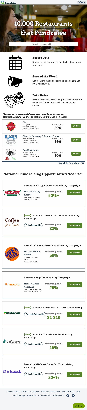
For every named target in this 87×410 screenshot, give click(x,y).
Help (78, 391)
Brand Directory (68, 391)
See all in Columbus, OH (71, 163)
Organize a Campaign (30, 391)
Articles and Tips (18, 395)
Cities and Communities (50, 391)
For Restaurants (44, 395)
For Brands (31, 395)
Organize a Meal (13, 391)
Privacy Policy (58, 395)
